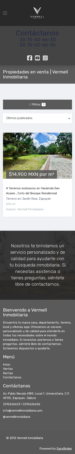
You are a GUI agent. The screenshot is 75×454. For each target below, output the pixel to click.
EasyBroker (64, 448)
